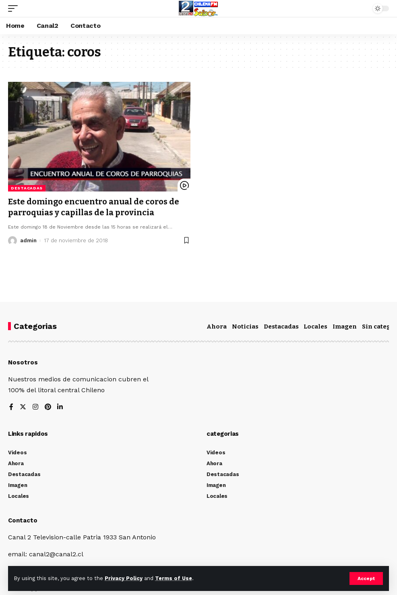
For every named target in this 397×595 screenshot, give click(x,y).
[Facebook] (11, 407)
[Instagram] (35, 407)
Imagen (345, 326)
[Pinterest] (47, 407)
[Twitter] (23, 407)
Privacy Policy (124, 578)
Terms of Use (173, 578)
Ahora (217, 326)
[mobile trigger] (15, 8)
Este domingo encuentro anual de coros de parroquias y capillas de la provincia (93, 207)
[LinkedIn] (60, 407)
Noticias (245, 326)
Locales (315, 326)
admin (28, 240)
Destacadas (27, 188)
